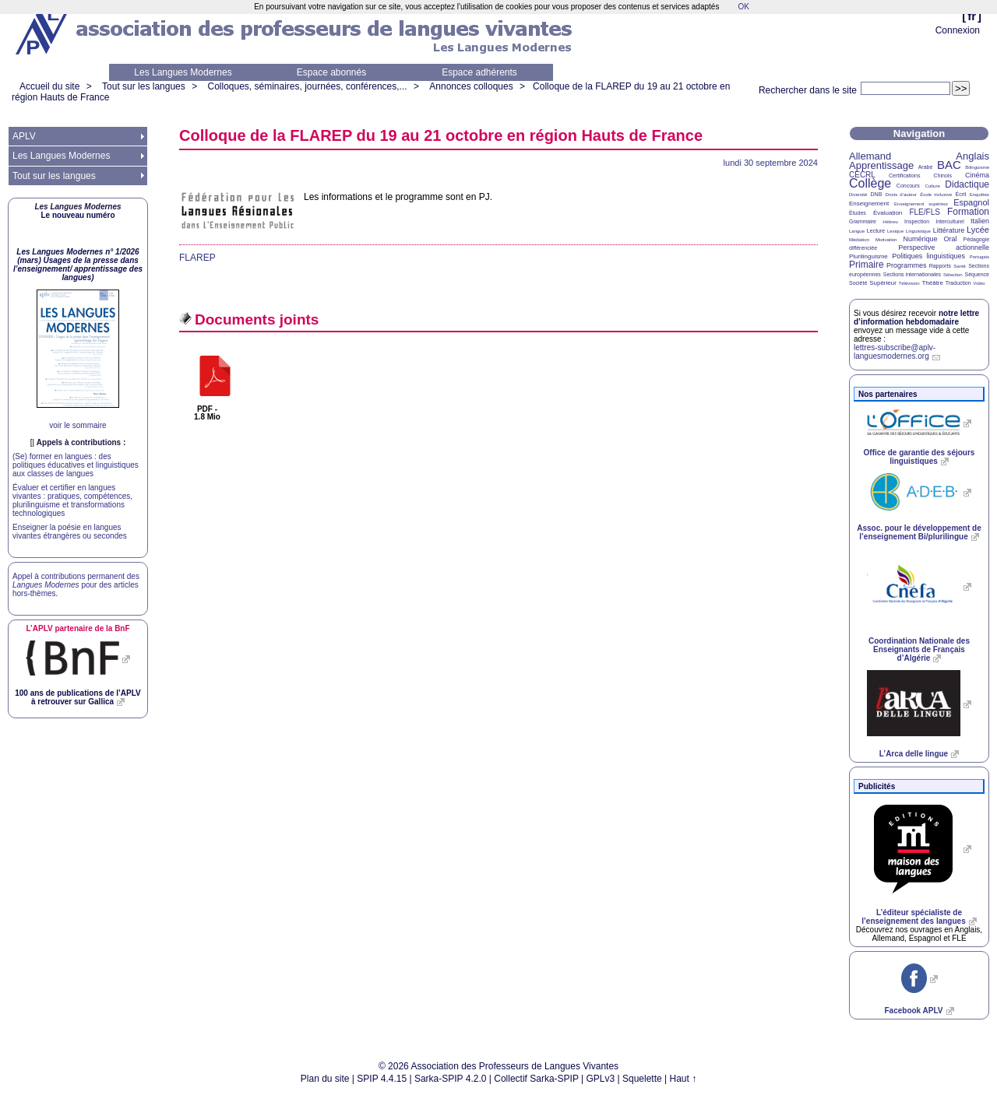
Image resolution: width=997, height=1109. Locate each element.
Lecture (876, 230)
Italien (980, 221)
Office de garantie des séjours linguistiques (919, 456)
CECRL (862, 174)
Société (858, 283)
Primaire (866, 264)
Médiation (859, 239)
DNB (877, 194)
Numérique (920, 239)
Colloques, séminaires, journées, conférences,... (307, 86)
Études (857, 213)
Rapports (940, 265)
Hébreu (890, 221)
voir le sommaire (77, 425)
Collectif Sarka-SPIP (536, 1078)
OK (743, 6)
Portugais (979, 256)
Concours (908, 185)
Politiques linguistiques (928, 256)
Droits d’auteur (901, 194)
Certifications (904, 175)
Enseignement (869, 203)
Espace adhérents (479, 72)
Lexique (895, 231)
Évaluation (887, 212)
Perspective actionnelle (943, 247)
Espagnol (971, 202)
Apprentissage (881, 165)
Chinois (943, 175)
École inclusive (936, 194)
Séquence (976, 274)
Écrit (960, 194)
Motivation (886, 239)
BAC (949, 164)
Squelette (642, 1078)
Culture (932, 186)
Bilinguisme (977, 167)
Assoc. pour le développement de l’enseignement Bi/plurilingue (919, 532)
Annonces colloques (471, 86)
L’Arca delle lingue (913, 753)
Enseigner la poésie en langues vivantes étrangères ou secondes (69, 531)
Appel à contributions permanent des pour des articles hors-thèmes (75, 585)
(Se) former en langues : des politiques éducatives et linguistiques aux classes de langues (75, 465)
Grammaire (862, 221)
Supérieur (883, 282)
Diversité (858, 194)
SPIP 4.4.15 (382, 1078)
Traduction (958, 283)
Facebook (913, 1010)
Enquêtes (979, 194)
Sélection (953, 274)
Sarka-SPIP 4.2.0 (450, 1078)
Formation (968, 211)
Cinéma (977, 175)
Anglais (972, 156)
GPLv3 (601, 1078)
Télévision (909, 283)
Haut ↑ (683, 1078)
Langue (857, 231)
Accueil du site (49, 86)
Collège (870, 183)
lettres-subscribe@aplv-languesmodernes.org (894, 351)
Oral (950, 239)
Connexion (957, 30)
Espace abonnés (331, 72)
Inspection (916, 221)
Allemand (870, 156)
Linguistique (918, 231)
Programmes (906, 265)
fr (971, 16)
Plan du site (325, 1078)
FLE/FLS (924, 212)
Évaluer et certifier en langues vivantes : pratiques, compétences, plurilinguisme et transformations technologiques (72, 500)
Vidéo (979, 283)
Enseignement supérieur (921, 204)
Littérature (949, 230)
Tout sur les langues (143, 86)
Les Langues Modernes (182, 72)
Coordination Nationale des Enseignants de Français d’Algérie (919, 649)
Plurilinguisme (868, 256)
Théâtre (932, 282)
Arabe (925, 167)
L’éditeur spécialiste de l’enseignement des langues (913, 916)
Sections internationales (912, 274)
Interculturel (949, 221)
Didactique (967, 184)
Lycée (978, 229)
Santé (959, 266)
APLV (24, 136)
